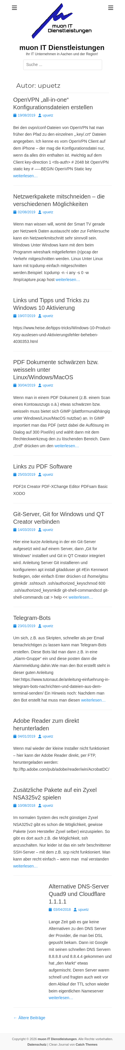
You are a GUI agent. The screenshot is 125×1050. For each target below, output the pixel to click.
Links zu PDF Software (42, 466)
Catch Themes (86, 1044)
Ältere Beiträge (29, 1017)
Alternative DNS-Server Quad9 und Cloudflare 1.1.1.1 (79, 894)
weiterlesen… (25, 175)
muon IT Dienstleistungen (61, 47)
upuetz (48, 115)
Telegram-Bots (32, 618)
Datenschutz (37, 1044)
